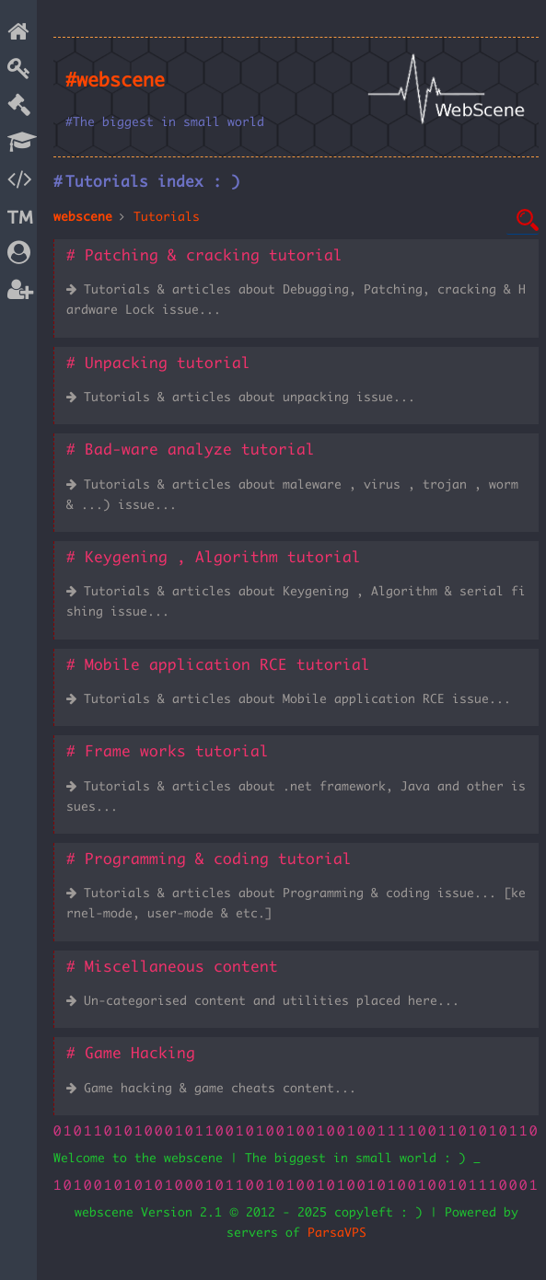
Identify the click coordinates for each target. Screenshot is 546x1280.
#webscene (115, 81)
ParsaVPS (337, 1233)
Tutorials (167, 217)
